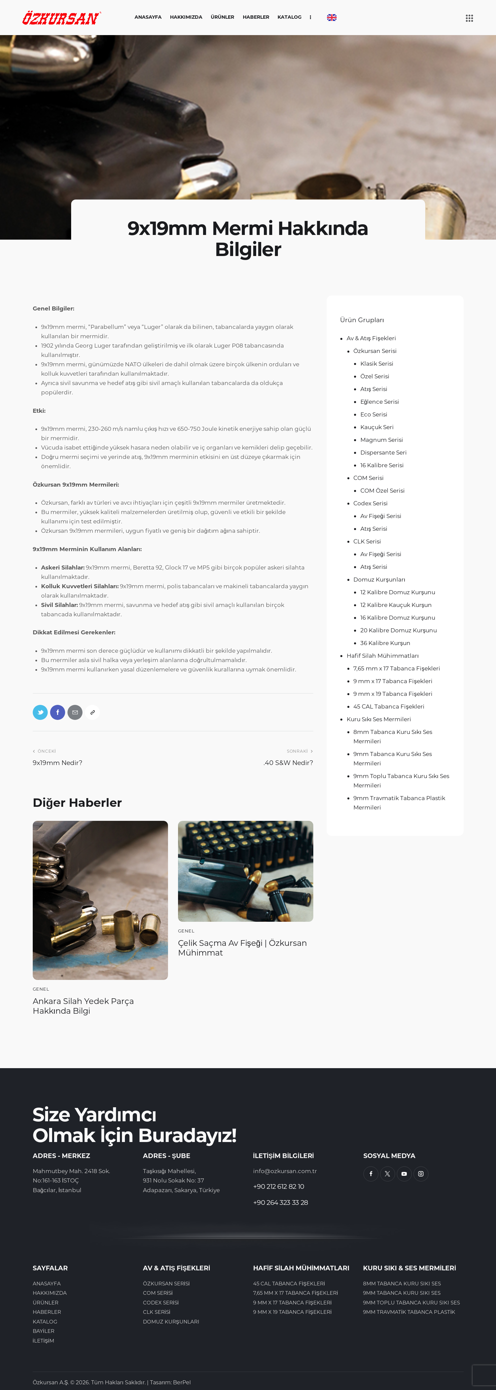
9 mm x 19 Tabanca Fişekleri (393, 693)
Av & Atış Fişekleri (371, 338)
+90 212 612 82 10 (278, 1186)
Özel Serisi (374, 376)
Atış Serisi (373, 389)
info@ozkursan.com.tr (285, 1171)
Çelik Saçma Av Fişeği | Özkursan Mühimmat (242, 948)
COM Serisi (368, 478)
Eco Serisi (373, 414)
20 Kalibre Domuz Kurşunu (398, 630)
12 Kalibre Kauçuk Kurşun (396, 605)
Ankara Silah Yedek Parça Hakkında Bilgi (83, 1006)
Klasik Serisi (376, 363)
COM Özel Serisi (382, 490)
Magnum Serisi (381, 439)
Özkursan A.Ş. (51, 1382)
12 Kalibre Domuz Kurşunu (398, 592)
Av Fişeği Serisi (380, 516)
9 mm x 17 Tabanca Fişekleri (393, 681)
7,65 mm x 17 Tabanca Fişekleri (396, 668)
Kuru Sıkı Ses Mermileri (379, 719)
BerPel (182, 1382)
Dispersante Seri (383, 452)
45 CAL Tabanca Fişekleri (389, 706)
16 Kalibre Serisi (382, 465)
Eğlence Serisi (379, 401)
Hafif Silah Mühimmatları (383, 655)
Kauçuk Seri (377, 427)
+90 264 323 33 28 (280, 1202)
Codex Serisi (370, 503)
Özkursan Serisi (375, 351)
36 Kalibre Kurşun (385, 643)
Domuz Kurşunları (379, 579)
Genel (41, 989)
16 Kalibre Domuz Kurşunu (398, 617)
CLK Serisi (367, 541)
